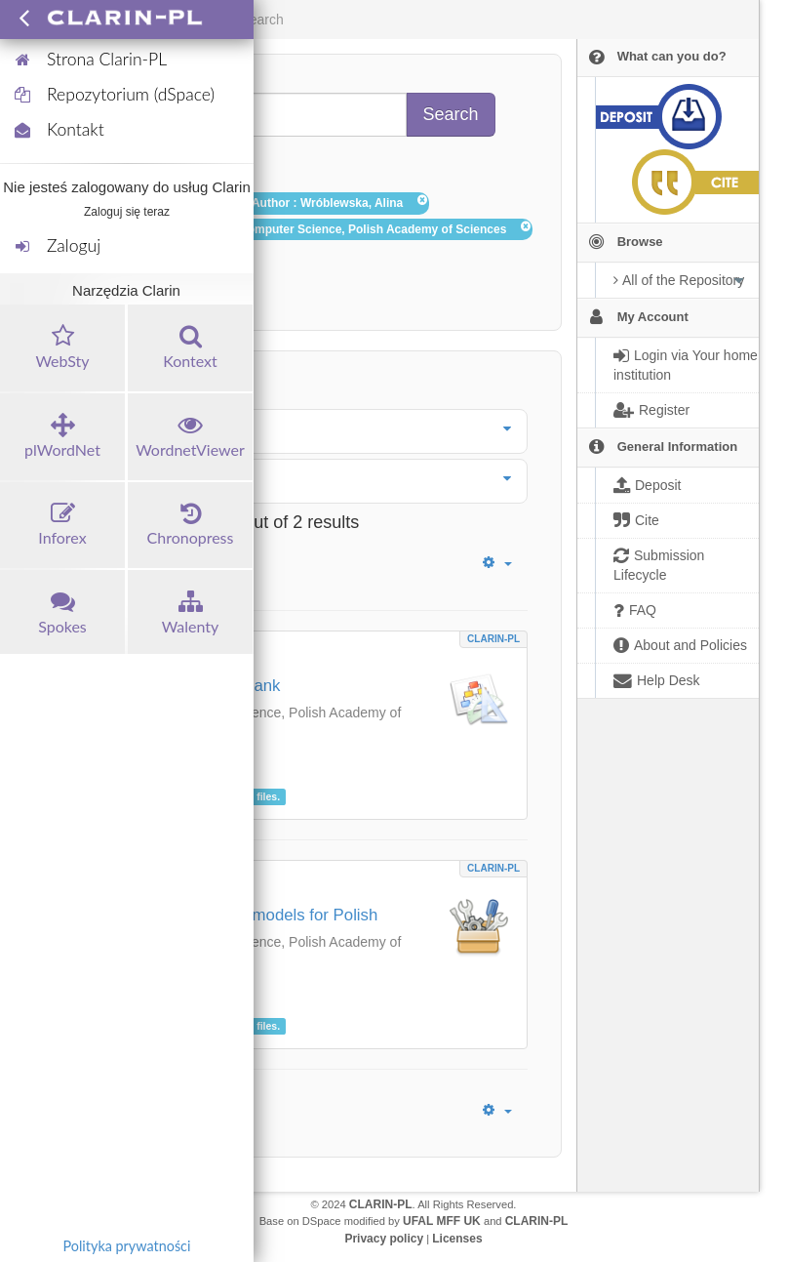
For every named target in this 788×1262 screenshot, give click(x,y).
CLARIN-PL (493, 638)
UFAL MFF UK (442, 1221)
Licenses (457, 1238)
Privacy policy (383, 1238)
